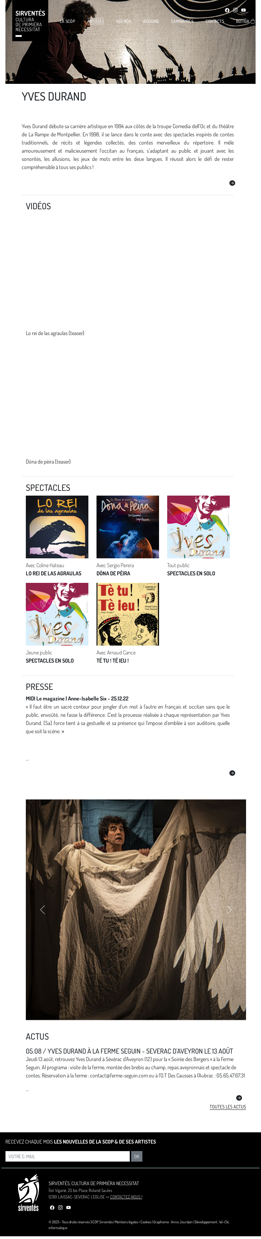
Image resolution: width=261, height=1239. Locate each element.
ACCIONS (151, 21)
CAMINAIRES (182, 21)
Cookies (145, 1221)
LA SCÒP (67, 21)
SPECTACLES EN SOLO (191, 573)
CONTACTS (215, 21)
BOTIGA (245, 21)
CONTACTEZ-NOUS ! (126, 1196)
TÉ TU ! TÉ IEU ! (113, 660)
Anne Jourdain (182, 1221)
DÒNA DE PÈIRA (113, 573)
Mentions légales (126, 1221)
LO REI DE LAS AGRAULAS (53, 573)
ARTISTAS (95, 21)
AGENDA (123, 21)
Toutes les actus (228, 1106)
